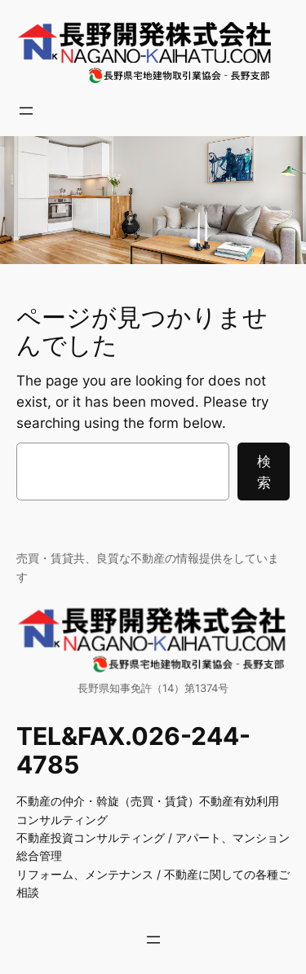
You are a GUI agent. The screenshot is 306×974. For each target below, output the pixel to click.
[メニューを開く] (26, 111)
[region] (153, 199)
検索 (264, 472)
